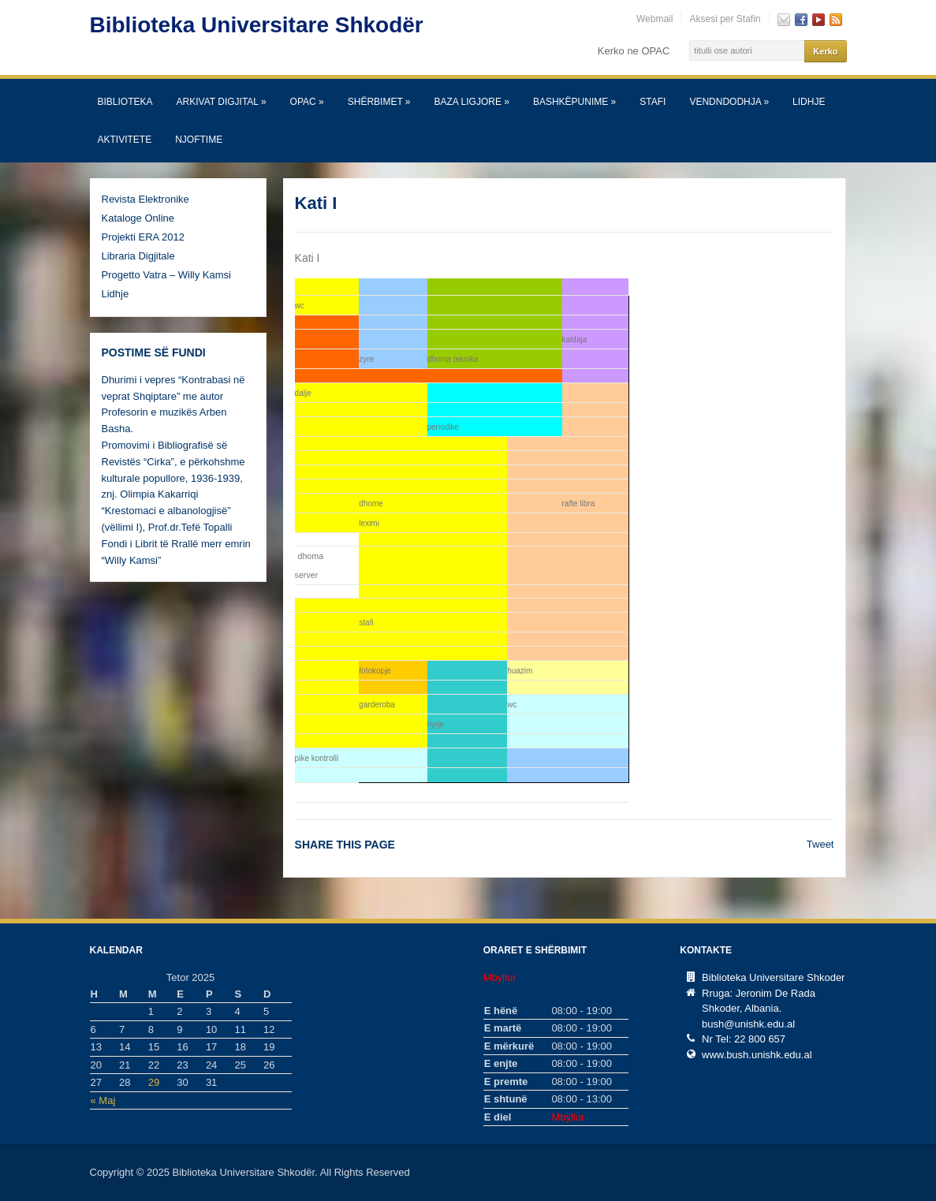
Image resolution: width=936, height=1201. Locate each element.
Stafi (653, 101)
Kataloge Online (138, 218)
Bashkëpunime (574, 101)
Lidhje (808, 101)
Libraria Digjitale (138, 256)
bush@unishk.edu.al (748, 1024)
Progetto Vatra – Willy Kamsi (166, 275)
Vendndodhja (729, 101)
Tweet (820, 844)
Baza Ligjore (471, 101)
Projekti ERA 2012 (143, 237)
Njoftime (198, 139)
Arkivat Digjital (222, 101)
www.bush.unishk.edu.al (756, 1055)
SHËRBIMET (379, 101)
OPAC (307, 101)
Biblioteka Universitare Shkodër (256, 25)
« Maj (103, 1100)
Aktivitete (125, 139)
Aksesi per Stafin (724, 18)
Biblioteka (125, 101)
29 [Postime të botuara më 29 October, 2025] (153, 1082)
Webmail (654, 18)
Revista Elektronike (145, 199)
